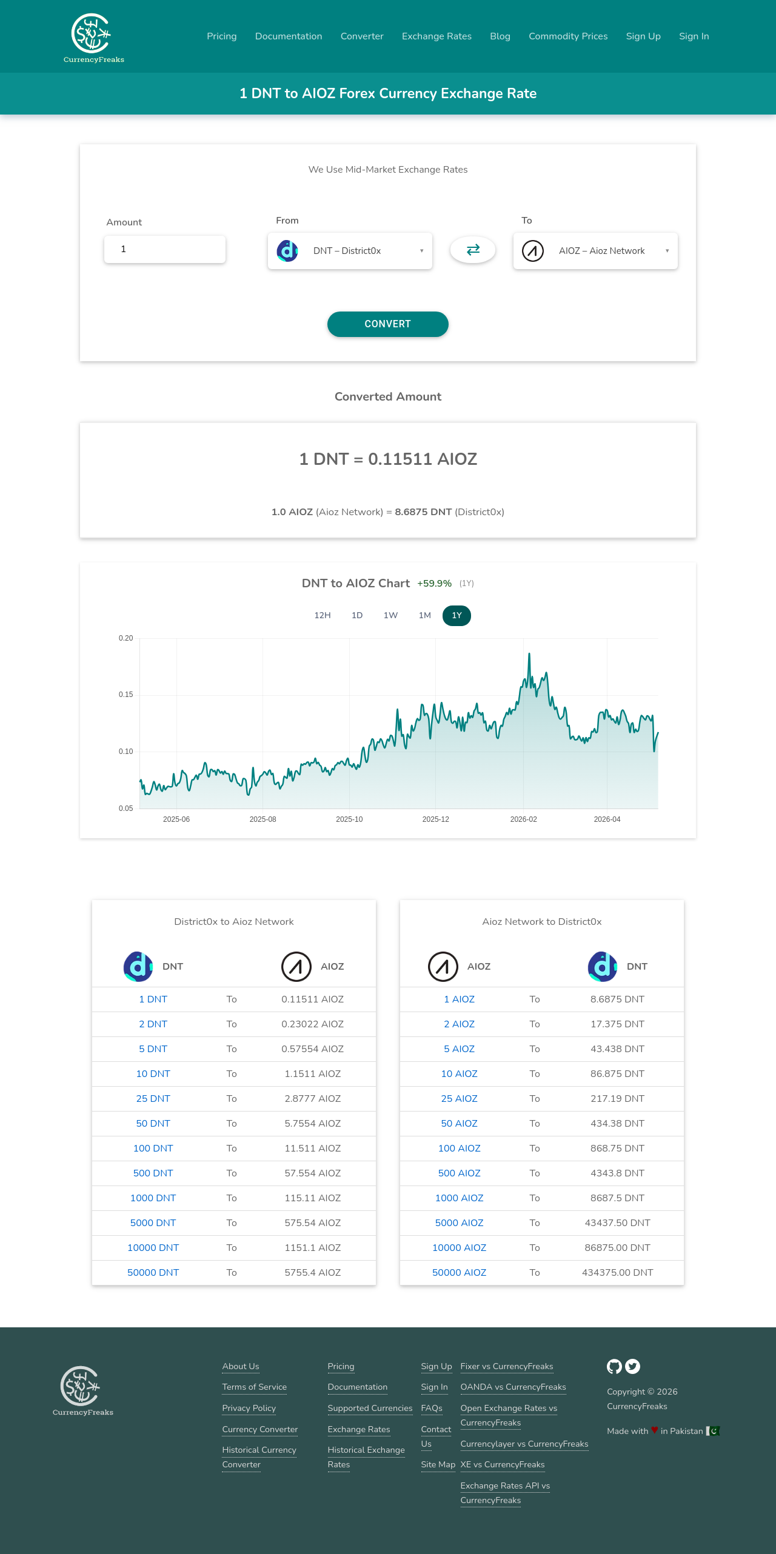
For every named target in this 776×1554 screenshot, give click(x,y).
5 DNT (153, 1049)
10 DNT (153, 1074)
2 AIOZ (459, 1024)
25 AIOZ (459, 1098)
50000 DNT (153, 1272)
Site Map (438, 1464)
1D (357, 615)
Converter (362, 36)
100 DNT (153, 1148)
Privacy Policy (249, 1408)
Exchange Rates (437, 36)
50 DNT (153, 1123)
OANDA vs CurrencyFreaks (513, 1387)
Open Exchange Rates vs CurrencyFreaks (509, 1415)
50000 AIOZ (459, 1272)
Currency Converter (260, 1429)
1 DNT (153, 999)
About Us (240, 1366)
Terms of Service (254, 1387)
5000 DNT (153, 1223)
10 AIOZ (459, 1074)
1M (425, 615)
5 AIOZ (459, 1049)
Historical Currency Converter (259, 1457)
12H (322, 615)
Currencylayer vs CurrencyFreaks (525, 1444)
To (526, 220)
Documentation (289, 36)
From (287, 220)
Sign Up (643, 36)
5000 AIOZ (459, 1223)
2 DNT (153, 1024)
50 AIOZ (459, 1123)
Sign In (694, 36)
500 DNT (153, 1173)
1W (391, 615)
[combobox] (350, 251)
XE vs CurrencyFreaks (503, 1464)
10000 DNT (153, 1248)
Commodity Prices (568, 36)
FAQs (432, 1408)
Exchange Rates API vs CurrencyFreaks (505, 1492)
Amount (124, 222)
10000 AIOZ (459, 1248)
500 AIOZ (459, 1173)
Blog (500, 36)
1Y (457, 615)
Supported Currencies (370, 1408)
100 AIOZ (459, 1148)
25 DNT (153, 1098)
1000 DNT (153, 1198)
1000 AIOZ (459, 1198)
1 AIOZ (459, 999)
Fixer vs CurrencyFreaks (507, 1366)
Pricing (222, 36)
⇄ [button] (473, 249)
